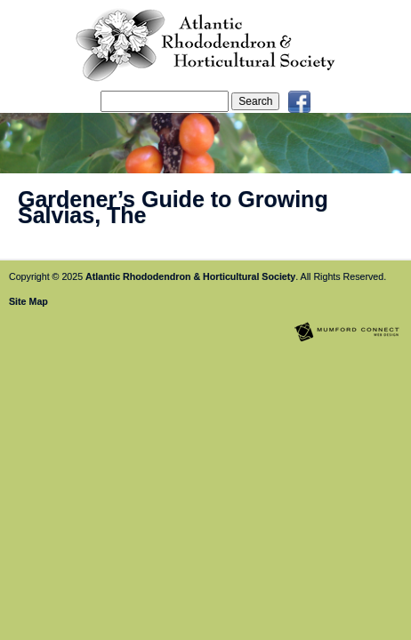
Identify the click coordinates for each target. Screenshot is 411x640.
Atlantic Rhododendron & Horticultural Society (190, 276)
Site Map (28, 301)
